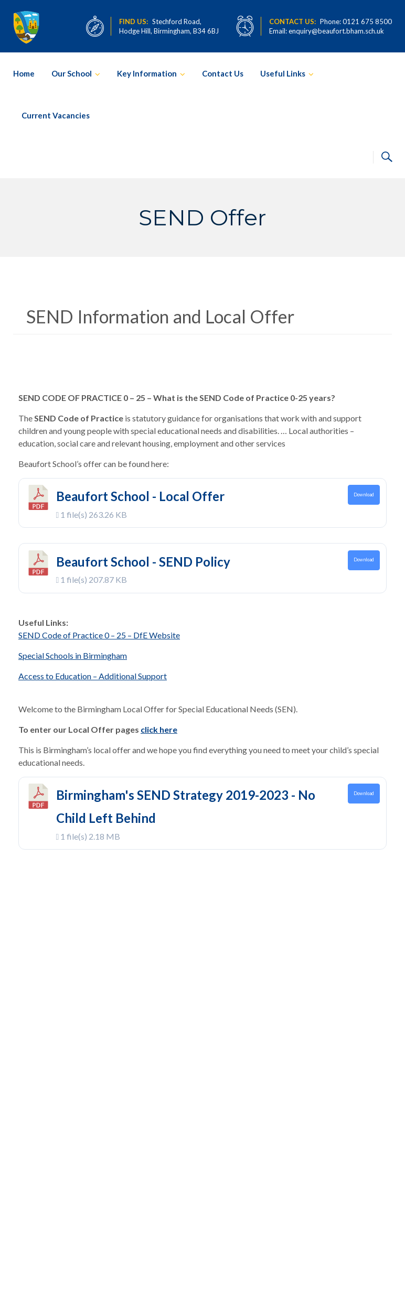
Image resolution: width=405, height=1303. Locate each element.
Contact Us (222, 73)
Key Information (147, 73)
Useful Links (282, 73)
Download (364, 494)
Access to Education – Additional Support (92, 676)
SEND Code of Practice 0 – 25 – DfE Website (99, 635)
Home (24, 73)
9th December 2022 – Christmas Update (228, 1082)
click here (159, 729)
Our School (71, 73)
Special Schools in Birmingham (72, 655)
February (220, 1113)
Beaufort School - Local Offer (140, 496)
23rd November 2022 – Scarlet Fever (226, 1151)
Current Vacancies (56, 115)
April (217, 1043)
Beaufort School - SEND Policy (143, 561)
